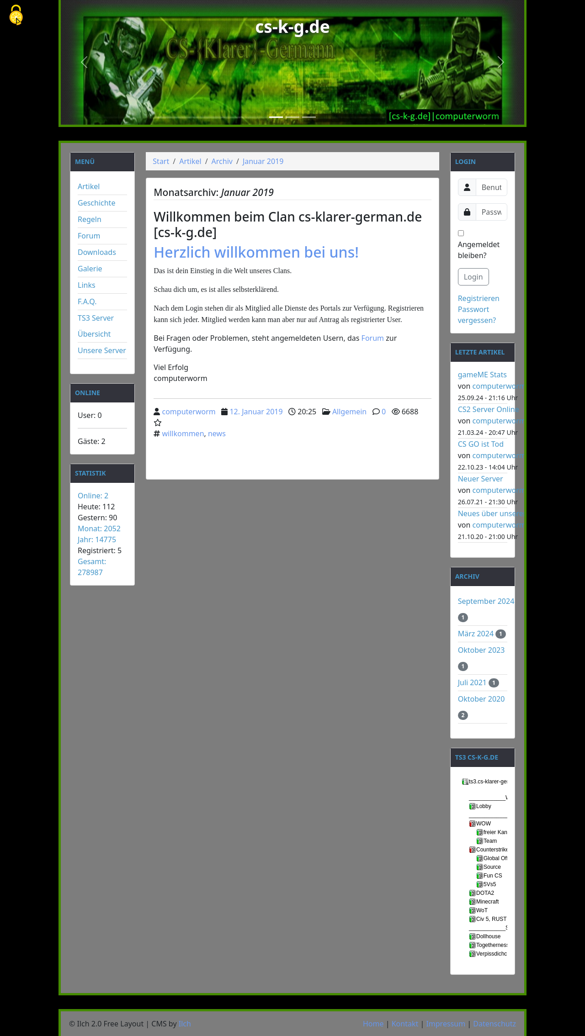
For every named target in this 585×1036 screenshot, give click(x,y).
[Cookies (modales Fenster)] (16, 16)
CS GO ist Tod (481, 444)
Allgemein (349, 412)
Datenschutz (494, 1024)
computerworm (189, 412)
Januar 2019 (263, 161)
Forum (89, 236)
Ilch (185, 1024)
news (217, 433)
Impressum (445, 1024)
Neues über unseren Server (505, 513)
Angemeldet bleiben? (479, 245)
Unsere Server (102, 350)
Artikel (89, 186)
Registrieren (479, 298)
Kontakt (405, 1024)
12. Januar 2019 (255, 412)
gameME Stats (482, 375)
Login (473, 277)
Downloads (97, 252)
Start (161, 161)
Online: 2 (93, 496)
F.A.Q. (87, 301)
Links (87, 285)
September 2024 (486, 601)
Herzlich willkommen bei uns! (256, 252)
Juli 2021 (473, 682)
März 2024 (477, 634)
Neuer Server (480, 479)
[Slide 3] (309, 117)
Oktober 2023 (481, 650)
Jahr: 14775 (97, 539)
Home (373, 1024)
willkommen (183, 433)
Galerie (90, 269)
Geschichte (96, 203)
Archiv (222, 161)
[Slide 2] (292, 117)
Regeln (89, 219)
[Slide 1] (276, 117)
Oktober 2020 (481, 699)
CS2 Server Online (488, 409)
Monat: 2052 (99, 528)
